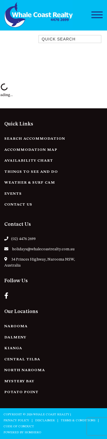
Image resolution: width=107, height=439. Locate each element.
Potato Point (21, 392)
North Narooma (24, 370)
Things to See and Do (31, 172)
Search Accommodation (34, 139)
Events (13, 194)
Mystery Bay (19, 381)
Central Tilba (22, 359)
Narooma (16, 326)
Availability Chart (28, 160)
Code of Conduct (18, 426)
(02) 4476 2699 (20, 239)
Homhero (33, 432)
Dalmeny (15, 337)
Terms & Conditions (78, 420)
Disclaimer (45, 420)
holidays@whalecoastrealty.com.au (39, 249)
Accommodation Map (30, 150)
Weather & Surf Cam (29, 182)
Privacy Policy (16, 420)
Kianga (13, 348)
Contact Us (18, 204)
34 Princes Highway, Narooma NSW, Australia (39, 262)
